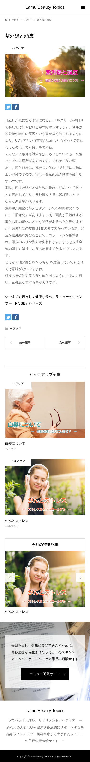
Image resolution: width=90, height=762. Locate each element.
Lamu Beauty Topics (45, 7)
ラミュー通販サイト (45, 674)
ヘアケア (15, 328)
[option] (45, 582)
